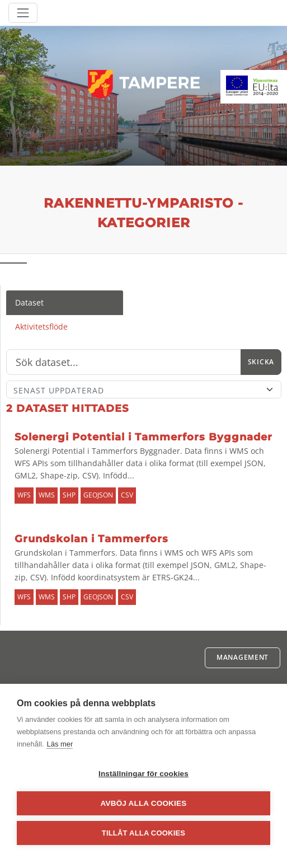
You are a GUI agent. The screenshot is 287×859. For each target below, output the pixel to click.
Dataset (29, 302)
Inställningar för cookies (143, 773)
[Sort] (143, 389)
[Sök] (123, 362)
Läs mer (59, 744)
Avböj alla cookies (144, 803)
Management (243, 657)
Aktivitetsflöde (41, 326)
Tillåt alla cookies (143, 833)
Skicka (261, 362)
